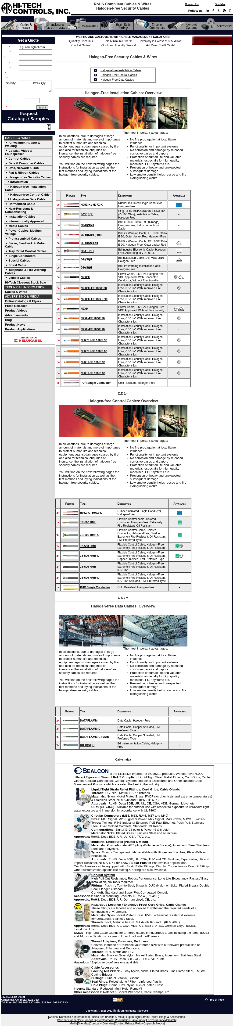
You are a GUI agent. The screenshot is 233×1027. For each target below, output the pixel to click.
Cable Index (123, 759)
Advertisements (16, 315)
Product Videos (16, 310)
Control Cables (17, 158)
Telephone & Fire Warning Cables (25, 271)
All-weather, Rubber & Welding (22, 144)
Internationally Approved (24, 221)
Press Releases (16, 306)
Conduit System (93, 1020)
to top (123, 393)
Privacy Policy (134, 1023)
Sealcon (118, 1010)
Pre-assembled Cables (23, 238)
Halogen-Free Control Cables (118, 75)
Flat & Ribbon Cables (22, 172)
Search (171, 1020)
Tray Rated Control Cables (26, 251)
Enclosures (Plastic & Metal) (107, 1017)
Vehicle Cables (17, 278)
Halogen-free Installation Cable (25, 188)
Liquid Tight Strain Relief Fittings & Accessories (155, 1017)
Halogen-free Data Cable (25, 199)
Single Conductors (20, 256)
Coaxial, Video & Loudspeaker (18, 152)
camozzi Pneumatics (117, 1020)
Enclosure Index (156, 1020)
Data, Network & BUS (22, 168)
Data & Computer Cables (24, 163)
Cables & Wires (16, 292)
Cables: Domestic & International (69, 1017)
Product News (15, 324)
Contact (120, 1023)
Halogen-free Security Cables (28, 177)
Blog (8, 320)
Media (73, 1023)
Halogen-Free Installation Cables (120, 70)
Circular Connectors (70, 1020)
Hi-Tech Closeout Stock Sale (25, 282)
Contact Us (192, 4)
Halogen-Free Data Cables (117, 79)
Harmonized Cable (20, 204)
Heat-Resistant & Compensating (19, 210)
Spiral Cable (15, 265)
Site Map (220, 4)
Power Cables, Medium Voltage (23, 232)
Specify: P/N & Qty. (28, 86)
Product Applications (20, 329)
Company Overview (102, 1023)
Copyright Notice (153, 1023)
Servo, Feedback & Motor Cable (25, 244)
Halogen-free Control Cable (27, 194)
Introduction (16, 182)
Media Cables (16, 226)
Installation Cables (20, 216)
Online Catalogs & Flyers (23, 301)
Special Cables (17, 260)
